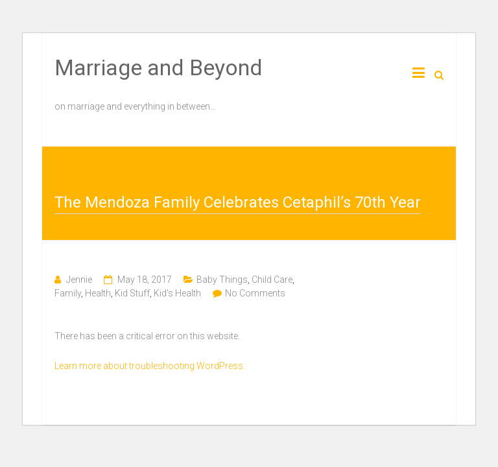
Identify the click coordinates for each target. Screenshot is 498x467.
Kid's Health (177, 293)
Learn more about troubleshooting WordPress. (149, 366)
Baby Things (222, 279)
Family (67, 293)
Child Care (272, 279)
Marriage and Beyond (158, 67)
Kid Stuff (132, 293)
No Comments (255, 293)
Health (98, 293)
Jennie (79, 279)
